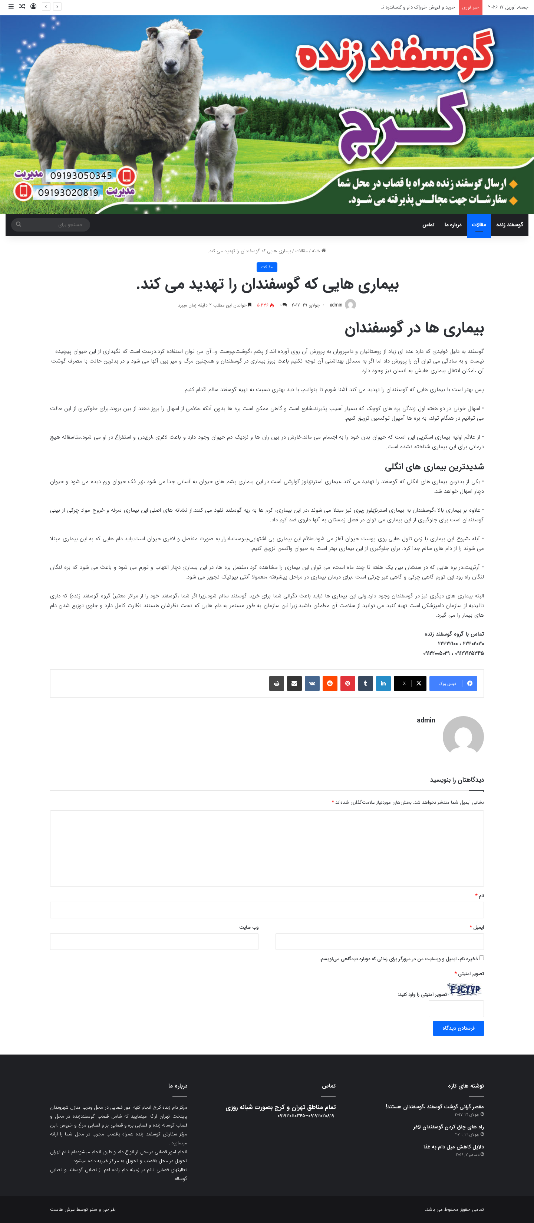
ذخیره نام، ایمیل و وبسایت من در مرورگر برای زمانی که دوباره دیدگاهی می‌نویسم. (399, 959)
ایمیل (477, 927)
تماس (428, 225)
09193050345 (291, 1116)
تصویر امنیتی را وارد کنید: (422, 995)
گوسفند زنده (509, 225)
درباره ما (453, 225)
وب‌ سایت (248, 927)
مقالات (479, 225)
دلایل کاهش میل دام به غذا (453, 1147)
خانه (319, 251)
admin (336, 305)
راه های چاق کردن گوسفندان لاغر (448, 1127)
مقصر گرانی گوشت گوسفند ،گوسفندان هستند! (435, 1107)
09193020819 (321, 1116)
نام (479, 896)
